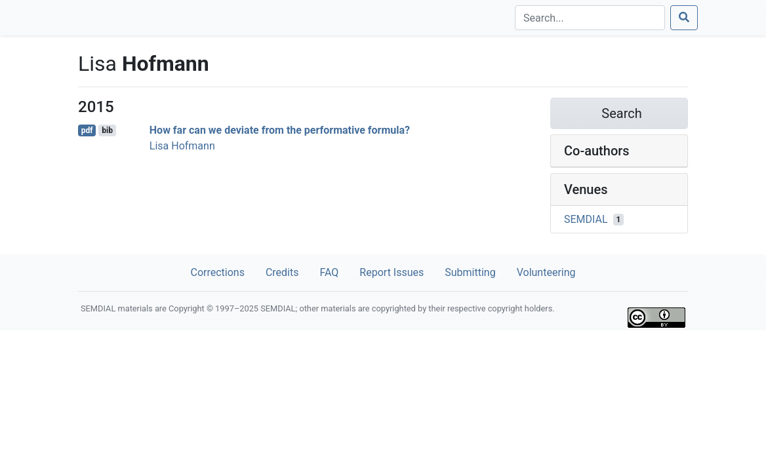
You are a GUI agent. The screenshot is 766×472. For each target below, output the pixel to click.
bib (107, 130)
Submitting (470, 272)
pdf (87, 130)
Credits (282, 272)
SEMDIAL (586, 219)
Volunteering (546, 272)
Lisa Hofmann (182, 146)
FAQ (328, 272)
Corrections (217, 272)
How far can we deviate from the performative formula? (280, 130)
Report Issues (391, 272)
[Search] (590, 17)
